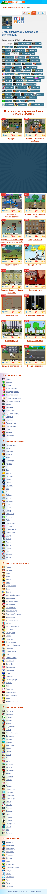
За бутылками (11, 305)
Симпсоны (8, 661)
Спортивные (19, 91)
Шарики (7, 554)
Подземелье (8, 523)
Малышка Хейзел (10, 620)
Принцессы (8, 795)
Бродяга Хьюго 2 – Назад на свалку (12, 282)
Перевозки (8, 513)
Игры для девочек (10, 391)
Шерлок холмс (9, 695)
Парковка (27, 77)
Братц (6, 576)
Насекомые (8, 770)
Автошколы (35, 47)
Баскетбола (18, 50)
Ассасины (7, 711)
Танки (6, 883)
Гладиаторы (8, 726)
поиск (15, 891)
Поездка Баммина (35, 331)
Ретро (6, 429)
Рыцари (7, 808)
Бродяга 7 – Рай (35, 255)
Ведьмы (7, 717)
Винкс (6, 582)
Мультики (7, 501)
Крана (15, 70)
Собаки (6, 91)
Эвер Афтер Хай (10, 701)
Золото (6, 473)
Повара (6, 80)
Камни (6, 479)
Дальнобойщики (10, 733)
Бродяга (11, 129)
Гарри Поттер (9, 585)
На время (7, 416)
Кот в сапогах (9, 607)
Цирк (6, 551)
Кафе (37, 64)
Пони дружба (9, 651)
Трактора (26, 94)
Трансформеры (9, 679)
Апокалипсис (9, 445)
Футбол (6, 101)
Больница (7, 451)
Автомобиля (20, 47)
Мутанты (7, 767)
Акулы (6, 50)
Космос (6, 482)
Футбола (18, 101)
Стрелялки (33, 91)
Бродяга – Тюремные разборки (35, 130)
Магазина (7, 74)
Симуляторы (8, 435)
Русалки (7, 804)
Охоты (16, 77)
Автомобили (8, 845)
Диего (6, 589)
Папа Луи (7, 648)
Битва (6, 448)
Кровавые (7, 407)
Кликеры (7, 404)
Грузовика (20, 60)
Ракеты (6, 873)
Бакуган (7, 570)
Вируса (19, 57)
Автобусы (7, 842)
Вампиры (7, 714)
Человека (7, 104)
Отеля (6, 77)
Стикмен (7, 820)
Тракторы (7, 886)
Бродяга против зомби (11, 356)
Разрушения (29, 84)
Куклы (6, 758)
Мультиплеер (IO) (10, 413)
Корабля (16, 67)
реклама (38, 891)
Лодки (6, 861)
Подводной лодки (31, 80)
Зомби (6, 748)
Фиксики (7, 682)
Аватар (6, 567)
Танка (15, 94)
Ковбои (6, 754)
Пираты (7, 779)
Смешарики (8, 667)
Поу (5, 654)
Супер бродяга (11, 331)
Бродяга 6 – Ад (35, 280)
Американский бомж (35, 305)
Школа (6, 557)
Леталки (25, 70)
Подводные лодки (10, 867)
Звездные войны (10, 601)
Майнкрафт (8, 410)
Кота (5, 70)
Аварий (36, 43)
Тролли (6, 826)
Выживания (32, 57)
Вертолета (7, 57)
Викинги (7, 720)
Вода (6, 457)
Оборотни (7, 776)
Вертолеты (8, 851)
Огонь (6, 504)
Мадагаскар (8, 617)
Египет (6, 467)
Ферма (6, 542)
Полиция (7, 786)
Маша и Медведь (10, 626)
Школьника (20, 104)
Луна (6, 492)
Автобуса (7, 47)
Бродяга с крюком (35, 356)
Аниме (6, 379)
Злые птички (8, 604)
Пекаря (39, 77)
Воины (6, 723)
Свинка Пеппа (9, 657)
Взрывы (7, 454)
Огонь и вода (9, 642)
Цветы (6, 548)
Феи (5, 829)
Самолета (20, 87)
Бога (5, 53)
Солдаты (7, 817)
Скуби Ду (7, 664)
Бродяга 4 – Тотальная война (35, 206)
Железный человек (11, 595)
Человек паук (9, 692)
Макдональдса (21, 74)
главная (9, 891)
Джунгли (7, 463)
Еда (5, 470)
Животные (8, 745)
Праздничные (9, 423)
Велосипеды (8, 848)
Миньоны (7, 629)
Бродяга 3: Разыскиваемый (11, 206)
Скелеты (7, 814)
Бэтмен (6, 579)
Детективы (8, 736)
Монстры (7, 764)
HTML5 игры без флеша (23, 40)
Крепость (7, 485)
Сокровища (8, 526)
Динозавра (33, 60)
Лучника (37, 70)
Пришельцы (8, 798)
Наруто (6, 636)
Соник (6, 673)
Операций (36, 74)
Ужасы (6, 538)
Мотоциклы (8, 864)
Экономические (35, 104)
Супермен (7, 676)
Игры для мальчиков (11, 398)
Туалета (38, 94)
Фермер (31, 97)
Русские (7, 432)
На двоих (7, 420)
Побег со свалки (11, 255)
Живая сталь (9, 598)
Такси (6, 94)
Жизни (16, 64)
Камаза (26, 64)
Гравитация (8, 460)
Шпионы (7, 833)
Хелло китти (8, 689)
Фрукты (6, 545)
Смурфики (8, 670)
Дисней (6, 592)
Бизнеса (31, 50)
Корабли (7, 858)
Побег (6, 520)
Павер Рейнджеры (11, 645)
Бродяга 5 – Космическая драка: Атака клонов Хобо (12, 231)
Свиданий (33, 87)
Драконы (7, 742)
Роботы (6, 801)
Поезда (6, 84)
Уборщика (19, 97)
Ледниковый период (11, 614)
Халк (5, 686)
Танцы (6, 535)
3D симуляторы (22, 43)
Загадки (7, 382)
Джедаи (7, 739)
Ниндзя (6, 773)
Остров (6, 507)
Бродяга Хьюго (35, 230)
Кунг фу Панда (9, 611)
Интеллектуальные (11, 401)
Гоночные (7, 60)
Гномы (6, 729)
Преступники (8, 789)
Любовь (7, 495)
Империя (7, 476)
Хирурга (29, 101)
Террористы (8, 823)
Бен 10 (6, 573)
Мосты (6, 498)
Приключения (9, 426)
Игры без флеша (10, 388)
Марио (6, 623)
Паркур (6, 510)
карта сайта (30, 891)
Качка (6, 67)
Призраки (7, 792)
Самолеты (8, 876)
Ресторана (8, 87)
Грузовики (7, 855)
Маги (6, 761)
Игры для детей (10, 395)
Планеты (7, 517)
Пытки (17, 84)
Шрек (6, 698)
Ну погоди (7, 639)
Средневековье (10, 529)
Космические (30, 67)
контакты (21, 891)
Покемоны (8, 783)
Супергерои (8, 532)
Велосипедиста (26, 53)
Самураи (7, 811)
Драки (6, 64)
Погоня (17, 80)
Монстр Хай (8, 632)
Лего (5, 488)
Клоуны (6, 751)
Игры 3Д (7, 385)
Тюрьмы (7, 97)
